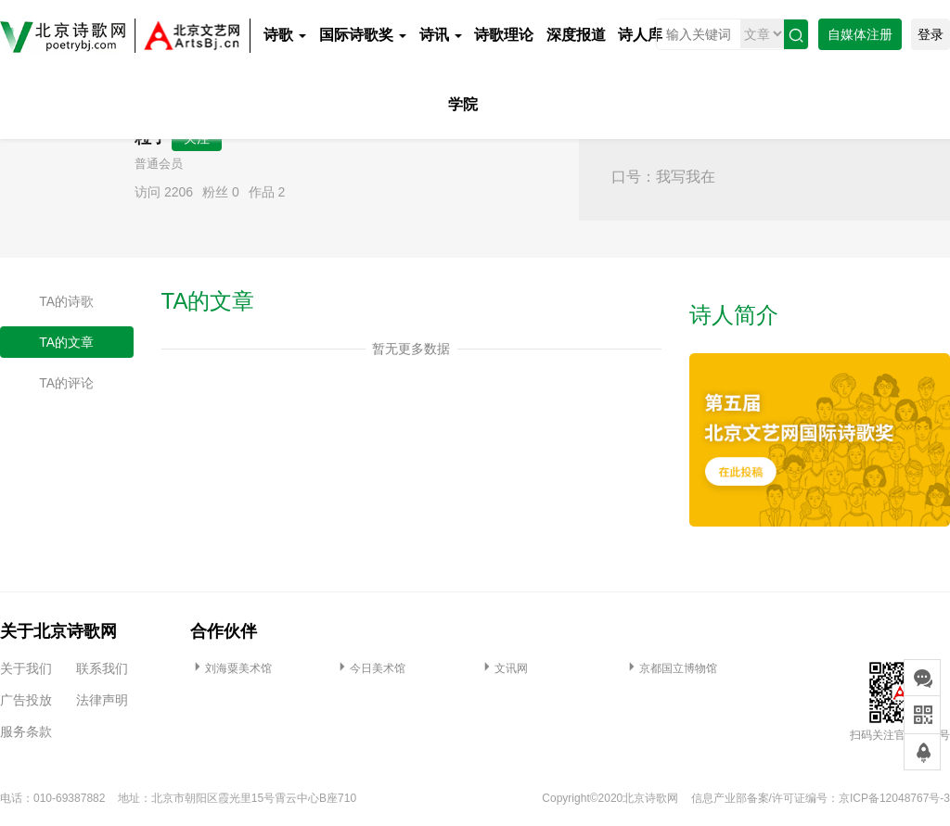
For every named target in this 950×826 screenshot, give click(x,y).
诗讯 (440, 35)
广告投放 (26, 700)
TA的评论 (66, 382)
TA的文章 (66, 342)
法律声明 (102, 700)
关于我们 (26, 668)
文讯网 (504, 668)
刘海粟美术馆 (231, 668)
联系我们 (102, 668)
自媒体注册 (860, 34)
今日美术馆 (370, 668)
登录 (931, 34)
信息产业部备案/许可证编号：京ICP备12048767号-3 (820, 798)
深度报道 (576, 35)
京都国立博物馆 (670, 668)
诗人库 (640, 35)
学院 (463, 104)
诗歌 (284, 35)
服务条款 (26, 731)
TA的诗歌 (66, 301)
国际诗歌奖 (362, 35)
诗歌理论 (503, 35)
